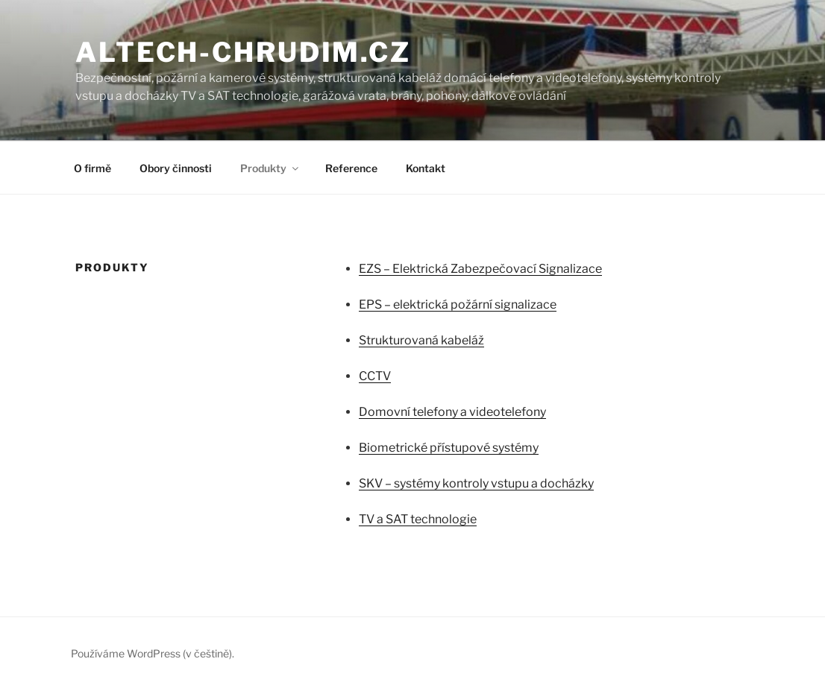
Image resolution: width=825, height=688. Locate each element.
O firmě (92, 168)
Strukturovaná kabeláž (421, 340)
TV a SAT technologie (418, 519)
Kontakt (425, 168)
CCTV (375, 376)
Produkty (270, 168)
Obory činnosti (175, 168)
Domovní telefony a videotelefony (452, 412)
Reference (351, 168)
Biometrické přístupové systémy (449, 448)
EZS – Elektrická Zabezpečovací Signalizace (480, 269)
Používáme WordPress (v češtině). (152, 653)
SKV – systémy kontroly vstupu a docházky (476, 483)
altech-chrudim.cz (243, 52)
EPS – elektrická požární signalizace (457, 304)
